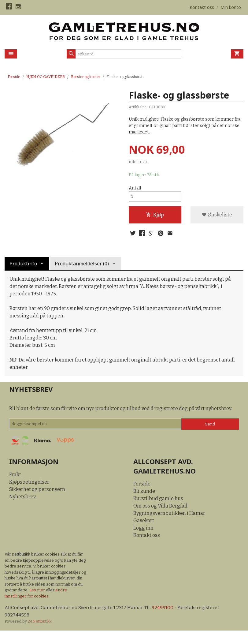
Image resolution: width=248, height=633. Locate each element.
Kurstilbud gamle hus (158, 501)
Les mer (37, 592)
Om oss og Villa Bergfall (160, 508)
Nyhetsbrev (22, 499)
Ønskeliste (217, 216)
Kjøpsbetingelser (29, 484)
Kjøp (155, 216)
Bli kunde (144, 493)
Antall (135, 188)
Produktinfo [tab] (23, 265)
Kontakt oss (146, 537)
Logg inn (143, 530)
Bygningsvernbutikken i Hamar (169, 515)
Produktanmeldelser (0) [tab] (82, 265)
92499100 (164, 609)
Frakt (15, 477)
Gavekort (143, 523)
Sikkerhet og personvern (37, 491)
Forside (14, 77)
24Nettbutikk (40, 623)
